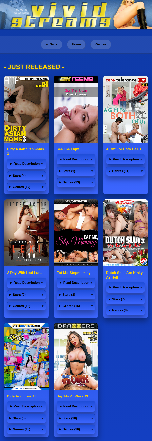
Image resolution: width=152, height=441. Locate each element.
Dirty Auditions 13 (22, 396)
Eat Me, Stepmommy (74, 273)
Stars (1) (69, 171)
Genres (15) (71, 306)
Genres (100, 44)
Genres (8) (120, 310)
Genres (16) (71, 429)
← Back (51, 44)
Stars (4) (19, 175)
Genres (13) (71, 182)
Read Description (27, 163)
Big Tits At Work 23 (72, 396)
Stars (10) (70, 418)
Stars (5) (19, 418)
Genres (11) (120, 171)
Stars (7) (118, 299)
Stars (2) (19, 294)
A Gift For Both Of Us (123, 149)
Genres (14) (21, 187)
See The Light (68, 149)
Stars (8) (69, 294)
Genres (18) (21, 306)
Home (76, 44)
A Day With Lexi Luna (24, 273)
